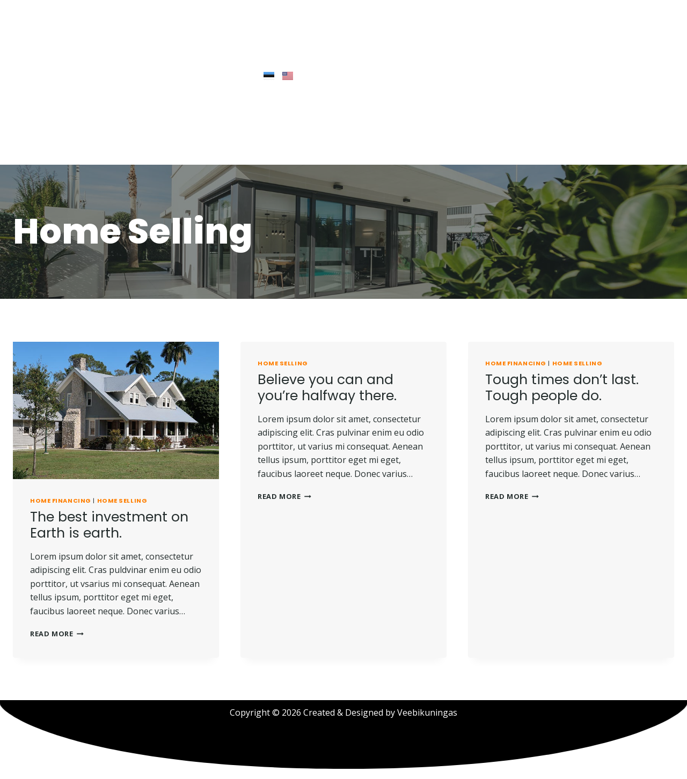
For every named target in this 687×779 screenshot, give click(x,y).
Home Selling (122, 500)
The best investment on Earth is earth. (109, 525)
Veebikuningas (427, 712)
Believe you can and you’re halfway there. (327, 387)
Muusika (129, 147)
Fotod (234, 147)
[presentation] (116, 410)
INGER (83, 147)
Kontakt (278, 147)
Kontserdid (185, 147)
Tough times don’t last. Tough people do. (562, 387)
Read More (57, 633)
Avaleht (39, 147)
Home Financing (60, 500)
